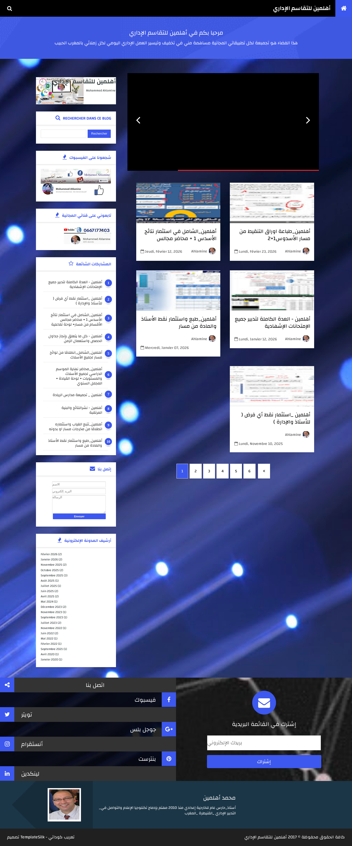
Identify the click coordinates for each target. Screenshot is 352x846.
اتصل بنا (52, 685)
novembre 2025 (51, 565)
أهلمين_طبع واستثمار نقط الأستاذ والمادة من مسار (178, 322)
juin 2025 (47, 591)
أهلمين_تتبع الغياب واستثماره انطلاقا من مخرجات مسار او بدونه (75, 426)
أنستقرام (21, 744)
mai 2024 (47, 601)
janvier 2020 (49, 659)
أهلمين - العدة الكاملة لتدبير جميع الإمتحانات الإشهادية (272, 322)
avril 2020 (48, 654)
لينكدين (20, 773)
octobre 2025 (50, 570)
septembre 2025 (52, 575)
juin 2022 (47, 633)
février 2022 (49, 644)
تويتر (16, 714)
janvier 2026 (49, 559)
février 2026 (49, 554)
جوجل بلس (153, 729)
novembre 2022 (51, 628)
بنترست (157, 758)
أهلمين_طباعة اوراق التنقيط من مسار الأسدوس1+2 (274, 235)
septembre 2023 (52, 617)
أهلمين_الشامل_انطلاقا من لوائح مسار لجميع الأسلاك (76, 355)
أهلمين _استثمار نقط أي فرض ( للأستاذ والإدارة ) (275, 418)
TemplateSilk (32, 837)
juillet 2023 (49, 623)
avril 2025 (47, 596)
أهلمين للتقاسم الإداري (302, 8)
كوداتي (55, 837)
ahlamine (293, 251)
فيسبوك (155, 699)
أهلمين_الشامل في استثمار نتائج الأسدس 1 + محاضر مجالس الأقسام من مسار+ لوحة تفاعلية (180, 238)
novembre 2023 (51, 612)
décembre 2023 (51, 607)
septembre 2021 (52, 649)
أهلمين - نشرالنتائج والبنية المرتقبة (81, 410)
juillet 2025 (49, 586)
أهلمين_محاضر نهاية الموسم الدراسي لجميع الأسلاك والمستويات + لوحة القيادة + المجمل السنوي (79, 376)
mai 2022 (47, 638)
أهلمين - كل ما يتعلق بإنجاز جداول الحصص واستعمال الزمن (75, 338)
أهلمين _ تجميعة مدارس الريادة (77, 395)
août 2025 (48, 581)
